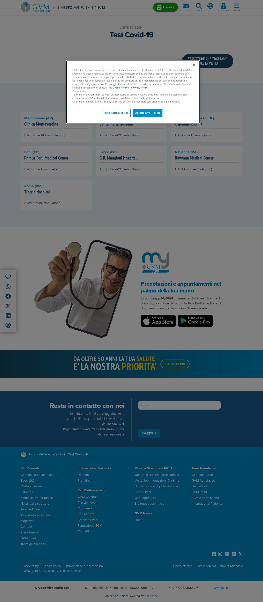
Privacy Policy (139, 87)
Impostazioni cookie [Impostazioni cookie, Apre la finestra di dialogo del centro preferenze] (116, 113)
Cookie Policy (120, 87)
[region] (133, 92)
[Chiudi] (194, 65)
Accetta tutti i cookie (147, 113)
